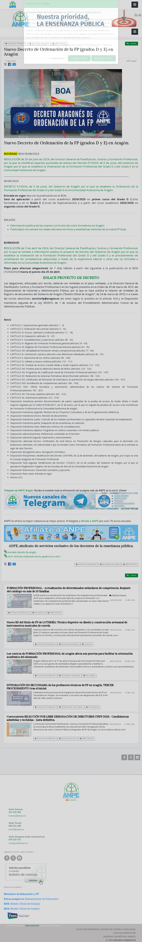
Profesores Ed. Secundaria (72, 707)
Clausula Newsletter (124, 932)
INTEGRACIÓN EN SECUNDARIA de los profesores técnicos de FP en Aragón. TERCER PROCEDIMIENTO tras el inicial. (61, 686)
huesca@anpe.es (17, 816)
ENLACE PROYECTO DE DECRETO (71, 278)
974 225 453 (15, 812)
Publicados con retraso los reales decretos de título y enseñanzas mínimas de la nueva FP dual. (68, 229)
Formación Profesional (15, 43)
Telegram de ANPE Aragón (18, 490)
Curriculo (89, 644)
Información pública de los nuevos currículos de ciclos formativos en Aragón (57, 225)
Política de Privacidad (87, 929)
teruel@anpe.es (16, 829)
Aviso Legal (130, 929)
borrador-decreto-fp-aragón (20, 552)
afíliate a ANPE (90, 521)
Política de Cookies (111, 929)
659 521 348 (15, 826)
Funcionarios (94, 707)
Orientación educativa (71, 675)
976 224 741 (15, 839)
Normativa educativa (39, 43)
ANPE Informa (59, 43)
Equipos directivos (69, 738)
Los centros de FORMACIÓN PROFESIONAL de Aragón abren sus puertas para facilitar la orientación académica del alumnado (71, 655)
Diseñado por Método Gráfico (119, 936)
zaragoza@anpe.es (18, 843)
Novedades (40, 613)
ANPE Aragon (32, 925)
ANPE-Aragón (131, 61)
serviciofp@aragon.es (45, 298)
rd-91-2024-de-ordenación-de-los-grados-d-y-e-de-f (32, 556)
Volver (131, 43)
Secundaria (91, 675)
